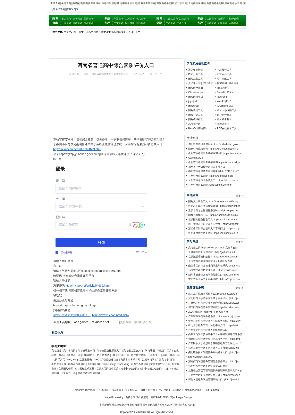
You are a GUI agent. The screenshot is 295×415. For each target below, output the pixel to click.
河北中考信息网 (129, 368)
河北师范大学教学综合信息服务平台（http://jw (213, 298)
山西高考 (212, 18)
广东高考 (119, 23)
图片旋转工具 (195, 110)
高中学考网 (69, 350)
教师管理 (234, 18)
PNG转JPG (154, 355)
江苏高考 (141, 23)
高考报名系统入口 (133, 350)
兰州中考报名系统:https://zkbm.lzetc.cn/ (209, 184)
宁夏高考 (119, 18)
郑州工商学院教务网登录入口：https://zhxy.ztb (213, 347)
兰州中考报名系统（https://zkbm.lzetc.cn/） (212, 175)
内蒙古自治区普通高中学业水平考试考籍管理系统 (215, 334)
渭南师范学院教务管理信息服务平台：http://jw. (213, 361)
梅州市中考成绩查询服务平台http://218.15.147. (213, 171)
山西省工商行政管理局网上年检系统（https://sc (214, 265)
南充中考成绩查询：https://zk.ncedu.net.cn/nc (213, 148)
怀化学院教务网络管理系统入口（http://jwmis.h (213, 379)
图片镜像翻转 (224, 119)
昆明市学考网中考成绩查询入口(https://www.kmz (214, 153)
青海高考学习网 (146, 3)
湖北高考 (141, 18)
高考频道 (77, 3)
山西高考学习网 (76, 364)
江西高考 (184, 18)
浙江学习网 (181, 3)
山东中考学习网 (139, 364)
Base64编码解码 (197, 128)
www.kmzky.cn (196, 157)
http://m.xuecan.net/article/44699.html (77, 149)
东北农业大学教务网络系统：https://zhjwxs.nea (214, 279)
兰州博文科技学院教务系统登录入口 (208, 329)
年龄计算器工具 (171, 355)
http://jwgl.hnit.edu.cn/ (200, 357)
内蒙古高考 (172, 18)
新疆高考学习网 (215, 3)
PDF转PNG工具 (120, 355)
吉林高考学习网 (233, 3)
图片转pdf (193, 105)
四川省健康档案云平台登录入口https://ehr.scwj (213, 274)
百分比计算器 (224, 114)
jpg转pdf (192, 101)
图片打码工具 (195, 114)
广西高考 (171, 23)
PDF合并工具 (68, 373)
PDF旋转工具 (224, 69)
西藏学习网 (72, 9)
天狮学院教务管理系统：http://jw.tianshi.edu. (212, 252)
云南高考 (234, 23)
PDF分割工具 (195, 74)
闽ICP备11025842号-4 (163, 397)
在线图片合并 (65, 368)
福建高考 (89, 23)
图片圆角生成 (195, 96)
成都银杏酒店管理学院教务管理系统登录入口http (215, 370)
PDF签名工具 (73, 355)
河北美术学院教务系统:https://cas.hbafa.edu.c (213, 233)
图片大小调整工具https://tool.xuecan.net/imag (213, 201)
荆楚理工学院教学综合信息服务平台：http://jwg (214, 338)
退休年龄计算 (195, 69)
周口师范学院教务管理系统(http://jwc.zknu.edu (213, 307)
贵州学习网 (93, 364)
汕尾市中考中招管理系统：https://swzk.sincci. (213, 270)
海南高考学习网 (128, 3)
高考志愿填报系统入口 (109, 350)
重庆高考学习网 (165, 3)
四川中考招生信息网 (151, 368)
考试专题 (55, 3)
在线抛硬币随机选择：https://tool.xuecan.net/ (213, 256)
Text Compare (212, 390)
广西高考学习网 (165, 359)
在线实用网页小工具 (107, 368)
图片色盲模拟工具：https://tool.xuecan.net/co (213, 215)
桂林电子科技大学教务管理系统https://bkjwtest (213, 302)
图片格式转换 (138, 355)
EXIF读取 (208, 83)
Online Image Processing (115, 364)
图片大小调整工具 (227, 110)
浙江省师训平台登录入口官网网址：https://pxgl (213, 228)
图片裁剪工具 (195, 78)
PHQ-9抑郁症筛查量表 (79, 359)
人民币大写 (59, 359)
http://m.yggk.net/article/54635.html (87, 285)
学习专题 (66, 3)
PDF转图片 (103, 355)
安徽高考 (223, 23)
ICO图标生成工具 (84, 368)
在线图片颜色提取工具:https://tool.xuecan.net (213, 219)
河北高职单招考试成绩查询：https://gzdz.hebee (214, 206)
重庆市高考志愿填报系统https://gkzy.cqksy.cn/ (213, 210)
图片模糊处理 (195, 119)
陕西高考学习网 (91, 3)
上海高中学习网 (196, 3)
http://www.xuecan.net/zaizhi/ (110, 315)
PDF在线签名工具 (227, 128)
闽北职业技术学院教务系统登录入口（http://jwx (214, 352)
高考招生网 (194, 123)
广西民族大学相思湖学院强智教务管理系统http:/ (214, 343)
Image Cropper (184, 397)
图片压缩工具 (224, 78)
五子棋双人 (131, 390)
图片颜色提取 (195, 87)
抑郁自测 (222, 83)
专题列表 (177, 390)
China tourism (195, 92)
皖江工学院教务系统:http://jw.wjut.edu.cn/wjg (212, 293)
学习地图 (150, 350)
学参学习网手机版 (85, 390)
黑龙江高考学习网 (88, 32)
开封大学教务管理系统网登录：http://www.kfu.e (214, 375)
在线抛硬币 (223, 87)
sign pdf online (193, 390)
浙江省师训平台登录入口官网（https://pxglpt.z (213, 224)
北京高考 (66, 18)
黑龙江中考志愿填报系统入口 (117, 32)
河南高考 (212, 23)
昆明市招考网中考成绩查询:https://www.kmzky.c (214, 162)
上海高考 (66, 23)
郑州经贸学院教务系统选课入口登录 (208, 366)
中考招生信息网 (110, 3)
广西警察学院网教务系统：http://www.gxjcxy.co (214, 316)
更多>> (240, 195)
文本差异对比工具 (160, 364)
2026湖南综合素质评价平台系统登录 (208, 311)
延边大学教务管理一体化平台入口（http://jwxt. (213, 325)
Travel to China (225, 92)
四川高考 (130, 18)
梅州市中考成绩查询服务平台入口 (206, 166)
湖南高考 (78, 23)
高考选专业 (223, 123)
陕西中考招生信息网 (89, 373)
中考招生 (182, 23)
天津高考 (89, 18)
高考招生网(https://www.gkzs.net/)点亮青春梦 (213, 247)
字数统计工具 (164, 350)
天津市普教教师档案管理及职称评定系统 (210, 261)
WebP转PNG (224, 101)
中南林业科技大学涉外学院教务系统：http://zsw (214, 320)
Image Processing (114, 397)
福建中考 (234, 83)
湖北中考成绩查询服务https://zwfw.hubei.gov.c (213, 144)
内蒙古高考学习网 (130, 359)
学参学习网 (70, 32)
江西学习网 (148, 359)
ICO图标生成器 (225, 105)
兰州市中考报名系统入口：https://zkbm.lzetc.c (213, 180)
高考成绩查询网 (86, 350)
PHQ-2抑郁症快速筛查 (106, 359)
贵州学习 (223, 18)
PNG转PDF (89, 355)
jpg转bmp (222, 96)
